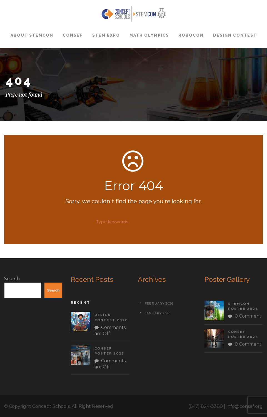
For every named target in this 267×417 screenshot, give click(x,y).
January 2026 (158, 313)
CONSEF (73, 35)
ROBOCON (191, 35)
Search (12, 278)
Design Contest (235, 35)
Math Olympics (149, 35)
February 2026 (159, 303)
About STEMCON (32, 35)
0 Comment (248, 316)
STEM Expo (106, 35)
